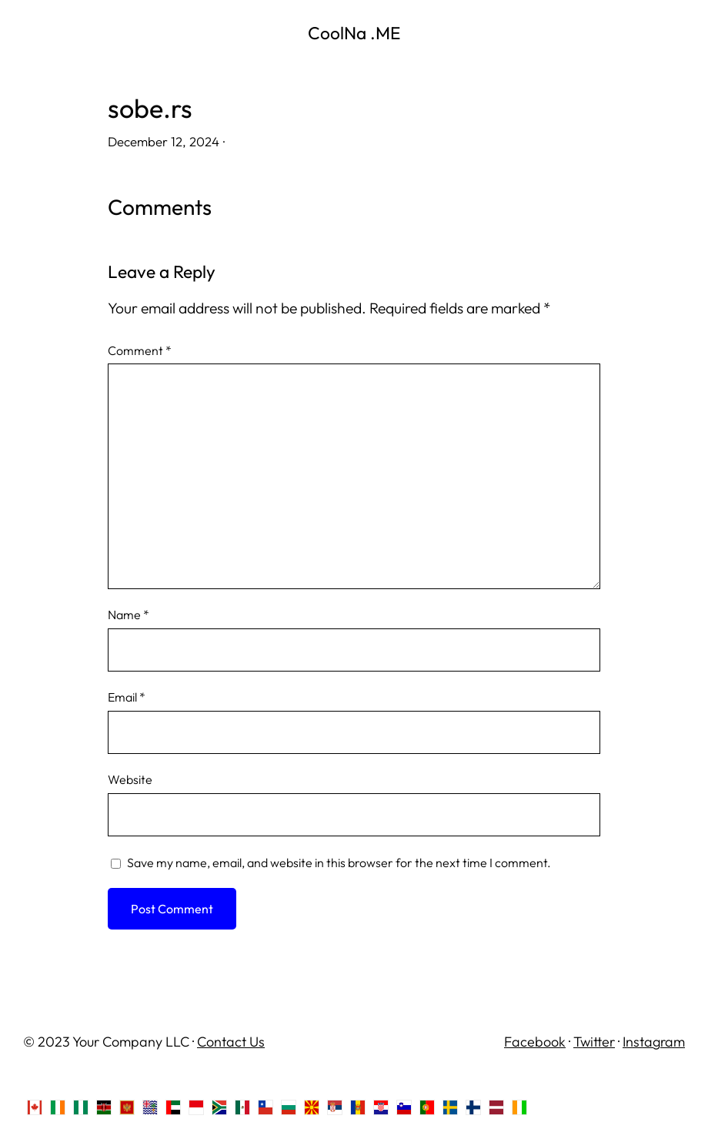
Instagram (654, 1041)
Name (128, 614)
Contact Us (231, 1041)
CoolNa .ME (354, 33)
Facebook (535, 1041)
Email (126, 697)
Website (130, 779)
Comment (140, 350)
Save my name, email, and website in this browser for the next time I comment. (339, 862)
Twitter (594, 1041)
